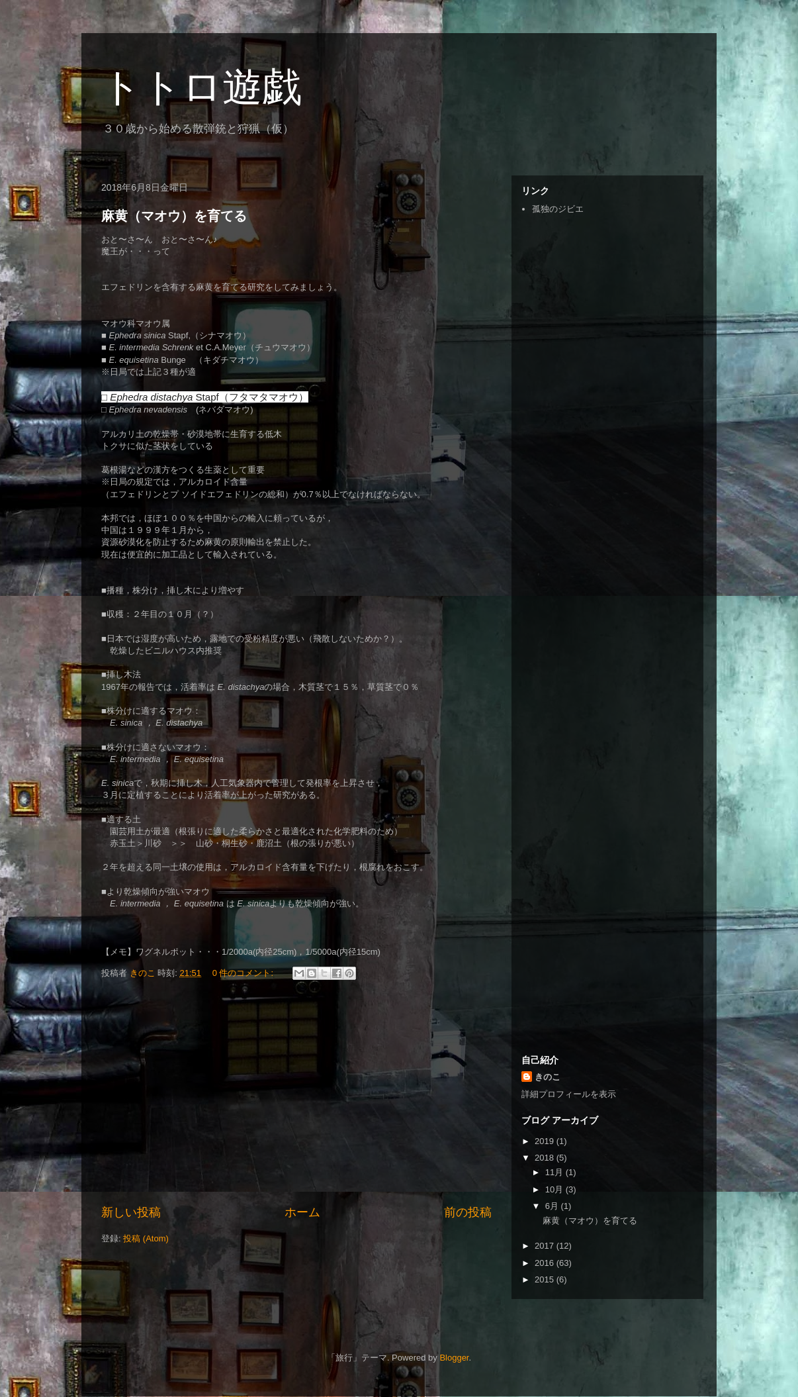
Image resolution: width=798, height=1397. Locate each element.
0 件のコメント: (244, 973)
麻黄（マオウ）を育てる (174, 216)
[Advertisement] (296, 1094)
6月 (553, 1206)
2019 (545, 1141)
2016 (545, 1263)
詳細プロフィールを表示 (568, 1094)
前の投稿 (468, 1212)
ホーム (302, 1212)
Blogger (453, 1358)
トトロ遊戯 (201, 87)
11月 (555, 1172)
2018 (545, 1158)
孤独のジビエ (558, 209)
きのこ (547, 1077)
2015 (545, 1279)
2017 (545, 1246)
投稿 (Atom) (146, 1238)
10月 (555, 1189)
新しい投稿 (131, 1212)
